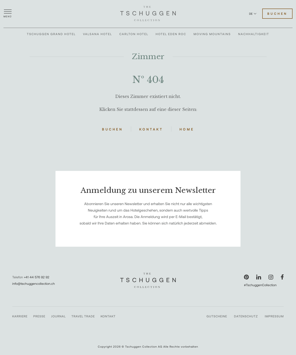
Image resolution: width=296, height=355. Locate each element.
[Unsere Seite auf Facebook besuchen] (282, 277)
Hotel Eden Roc (171, 34)
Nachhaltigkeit (253, 34)
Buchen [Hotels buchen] (277, 13)
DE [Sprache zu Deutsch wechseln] (252, 13)
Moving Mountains (212, 34)
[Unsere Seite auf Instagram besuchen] (270, 277)
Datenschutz (246, 316)
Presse (39, 316)
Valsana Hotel (97, 34)
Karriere (20, 316)
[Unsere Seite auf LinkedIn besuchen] (258, 277)
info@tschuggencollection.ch (33, 283)
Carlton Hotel (133, 34)
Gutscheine (217, 316)
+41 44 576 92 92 (36, 277)
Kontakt (151, 129)
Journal (58, 316)
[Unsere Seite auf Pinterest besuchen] (246, 277)
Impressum (274, 316)
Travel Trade (83, 316)
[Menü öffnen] (7, 13)
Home (186, 129)
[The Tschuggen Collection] (148, 13)
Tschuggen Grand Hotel (51, 34)
